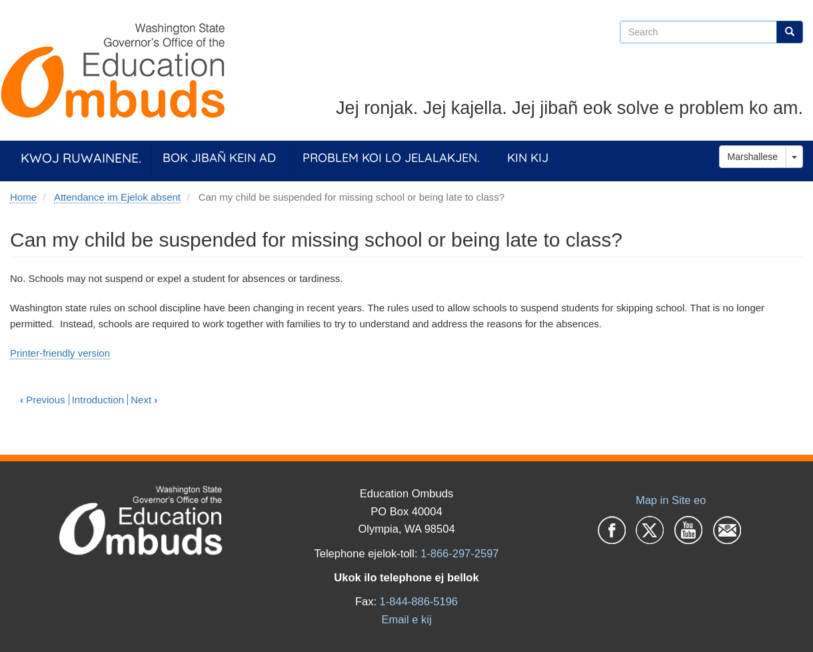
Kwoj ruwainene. (81, 157)
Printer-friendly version (60, 353)
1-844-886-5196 (419, 601)
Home (23, 197)
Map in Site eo (671, 500)
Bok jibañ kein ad (219, 157)
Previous (42, 399)
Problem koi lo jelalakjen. (391, 157)
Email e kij (406, 619)
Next (144, 399)
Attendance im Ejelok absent (117, 197)
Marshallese (753, 156)
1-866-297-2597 (459, 553)
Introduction (98, 399)
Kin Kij (527, 157)
